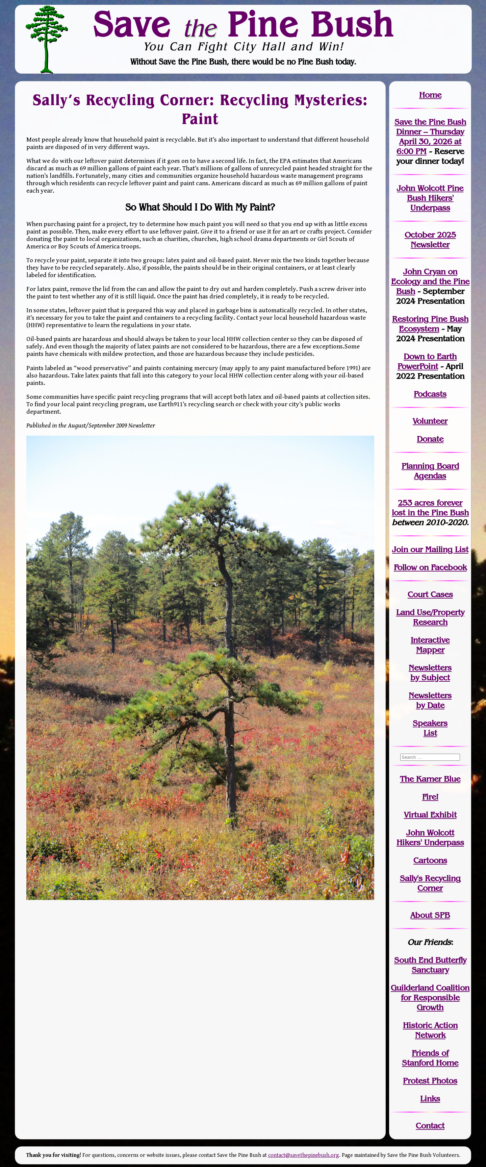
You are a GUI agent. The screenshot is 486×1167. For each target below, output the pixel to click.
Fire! (430, 797)
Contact (430, 1125)
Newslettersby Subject (430, 672)
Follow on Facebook (430, 567)
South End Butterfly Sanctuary (430, 965)
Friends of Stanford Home (430, 1058)
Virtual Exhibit (430, 815)
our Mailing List (438, 549)
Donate (430, 439)
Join (400, 549)
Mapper (430, 650)
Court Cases (430, 594)
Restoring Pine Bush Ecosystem (430, 324)
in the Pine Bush (430, 507)
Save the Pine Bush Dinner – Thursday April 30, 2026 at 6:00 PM (430, 136)
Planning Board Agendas (430, 471)
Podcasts (430, 394)
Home (430, 95)
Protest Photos (430, 1081)
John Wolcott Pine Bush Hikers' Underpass (430, 198)
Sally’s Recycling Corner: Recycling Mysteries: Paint (200, 109)
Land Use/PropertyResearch (430, 617)
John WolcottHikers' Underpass (430, 837)
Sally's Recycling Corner (430, 883)
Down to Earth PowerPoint (427, 361)
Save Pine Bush (243, 24)
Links (430, 1098)
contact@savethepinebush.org (303, 1155)
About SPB (430, 915)
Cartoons (430, 860)
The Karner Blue (430, 779)
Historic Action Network (430, 1030)
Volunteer (430, 421)
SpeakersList (430, 728)
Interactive (430, 640)
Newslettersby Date (430, 700)
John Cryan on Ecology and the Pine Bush (430, 281)
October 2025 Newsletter (430, 239)
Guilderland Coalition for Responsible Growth (430, 997)
